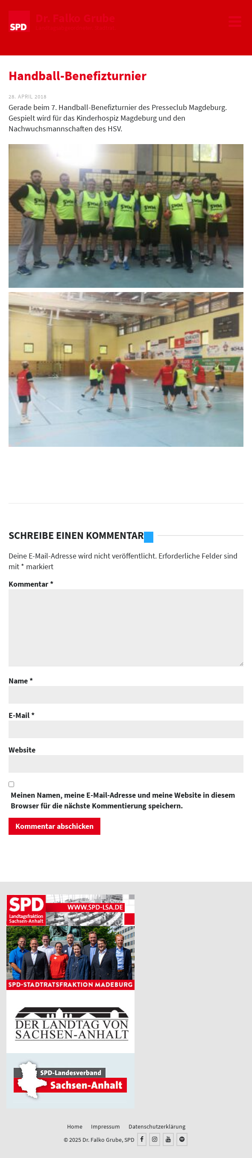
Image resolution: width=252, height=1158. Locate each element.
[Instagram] (154, 1139)
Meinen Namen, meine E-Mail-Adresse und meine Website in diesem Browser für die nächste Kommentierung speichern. (123, 800)
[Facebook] (142, 1139)
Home (74, 1126)
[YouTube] (168, 1139)
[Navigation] (235, 21)
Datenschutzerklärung (157, 1126)
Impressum (105, 1126)
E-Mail (22, 715)
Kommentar (31, 584)
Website (22, 750)
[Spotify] (182, 1139)
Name (21, 681)
